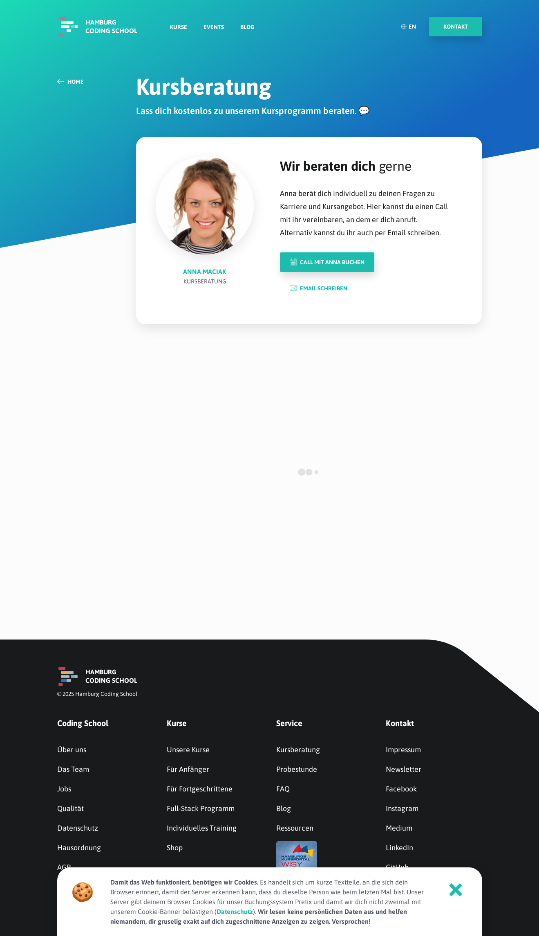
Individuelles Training (202, 828)
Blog (247, 27)
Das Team (73, 769)
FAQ (283, 788)
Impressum (403, 749)
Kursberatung (298, 749)
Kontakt (400, 723)
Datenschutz (77, 828)
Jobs (64, 788)
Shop (175, 847)
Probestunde (296, 769)
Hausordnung (79, 847)
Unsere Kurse (188, 749)
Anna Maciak (204, 271)
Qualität (70, 808)
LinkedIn (399, 847)
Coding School (82, 723)
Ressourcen (294, 828)
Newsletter (403, 769)
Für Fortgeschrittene (200, 788)
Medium (399, 828)
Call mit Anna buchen (327, 262)
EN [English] (408, 26)
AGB (64, 867)
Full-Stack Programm (201, 808)
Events (214, 27)
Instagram (402, 808)
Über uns (71, 749)
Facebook (401, 788)
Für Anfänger (188, 769)
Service (289, 723)
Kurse (178, 27)
